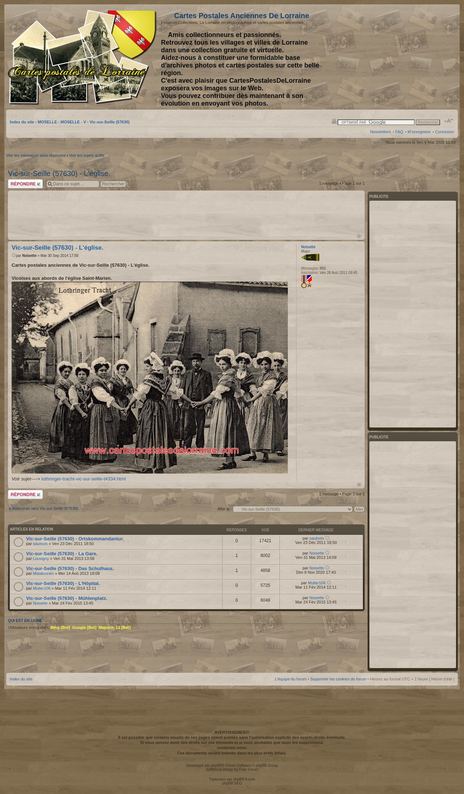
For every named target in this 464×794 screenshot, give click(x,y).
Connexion (444, 132)
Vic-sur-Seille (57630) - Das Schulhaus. (70, 568)
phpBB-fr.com (244, 779)
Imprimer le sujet (334, 121)
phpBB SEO (232, 783)
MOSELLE (47, 122)
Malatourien (43, 573)
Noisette (29, 256)
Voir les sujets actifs (86, 155)
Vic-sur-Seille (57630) (109, 122)
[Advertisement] (397, 57)
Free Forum (248, 770)
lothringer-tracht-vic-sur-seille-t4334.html (83, 479)
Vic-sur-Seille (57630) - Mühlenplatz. (66, 598)
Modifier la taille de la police (449, 121)
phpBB (216, 766)
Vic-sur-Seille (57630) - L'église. (59, 173)
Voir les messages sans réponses (36, 155)
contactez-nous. (232, 747)
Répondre (25, 183)
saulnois (40, 543)
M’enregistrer (419, 132)
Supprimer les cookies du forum (338, 679)
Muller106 (41, 588)
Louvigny (41, 558)
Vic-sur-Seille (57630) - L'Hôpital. (63, 583)
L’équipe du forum (290, 679)
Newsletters (380, 132)
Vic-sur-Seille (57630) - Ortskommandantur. (75, 538)
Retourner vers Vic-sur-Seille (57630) (45, 508)
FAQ (399, 132)
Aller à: (224, 509)
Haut (359, 236)
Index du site (22, 122)
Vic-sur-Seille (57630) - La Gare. (62, 553)
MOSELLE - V (73, 122)
